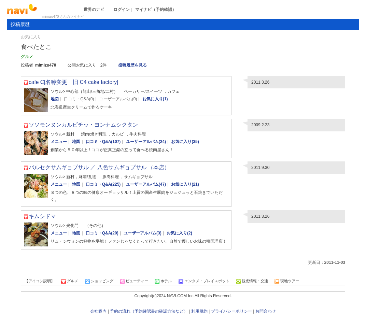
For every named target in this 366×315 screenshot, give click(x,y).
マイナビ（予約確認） (155, 9)
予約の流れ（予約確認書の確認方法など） (149, 311)
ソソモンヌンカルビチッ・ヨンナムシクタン (83, 125)
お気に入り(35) (185, 141)
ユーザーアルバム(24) (146, 141)
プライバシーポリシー (231, 311)
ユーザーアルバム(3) (142, 233)
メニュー (59, 141)
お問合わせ (265, 311)
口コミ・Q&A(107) (103, 141)
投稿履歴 (20, 24)
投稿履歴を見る (132, 65)
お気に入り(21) (185, 184)
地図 (55, 99)
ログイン (121, 9)
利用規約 (199, 311)
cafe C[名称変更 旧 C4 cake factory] (73, 82)
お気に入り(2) (179, 233)
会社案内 (98, 311)
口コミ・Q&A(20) (102, 233)
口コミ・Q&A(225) (103, 184)
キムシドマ (42, 216)
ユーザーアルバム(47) (146, 184)
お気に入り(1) (155, 99)
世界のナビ (94, 9)
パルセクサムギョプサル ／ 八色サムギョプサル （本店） (99, 167)
